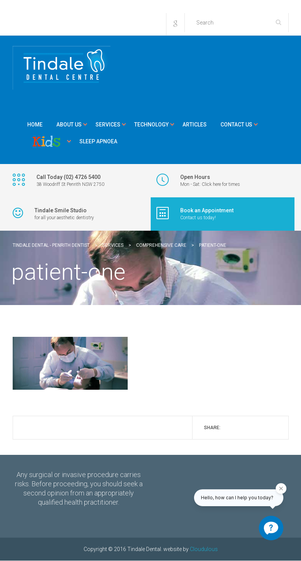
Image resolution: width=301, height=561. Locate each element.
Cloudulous (204, 549)
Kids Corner (46, 141)
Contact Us (236, 124)
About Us (69, 124)
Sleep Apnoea (98, 141)
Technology (151, 124)
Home (35, 124)
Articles (195, 124)
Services (107, 124)
